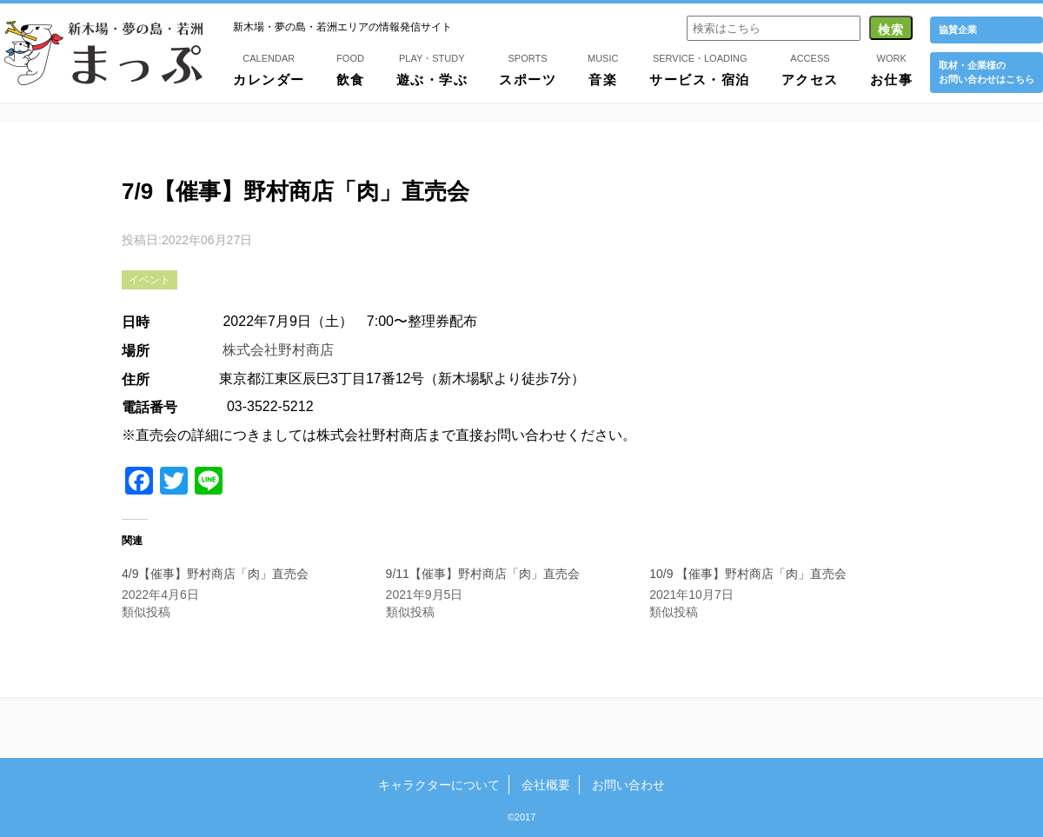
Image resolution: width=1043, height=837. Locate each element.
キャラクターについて (439, 785)
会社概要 (546, 785)
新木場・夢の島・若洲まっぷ (103, 53)
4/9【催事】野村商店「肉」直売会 (215, 574)
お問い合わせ (628, 785)
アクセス (810, 68)
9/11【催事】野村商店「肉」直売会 (483, 574)
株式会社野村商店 (278, 349)
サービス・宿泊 (699, 68)
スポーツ (527, 68)
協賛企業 (958, 29)
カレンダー (269, 68)
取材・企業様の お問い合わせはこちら (986, 71)
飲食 (350, 68)
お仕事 (891, 68)
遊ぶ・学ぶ (432, 68)
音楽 (603, 68)
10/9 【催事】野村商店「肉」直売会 (748, 574)
